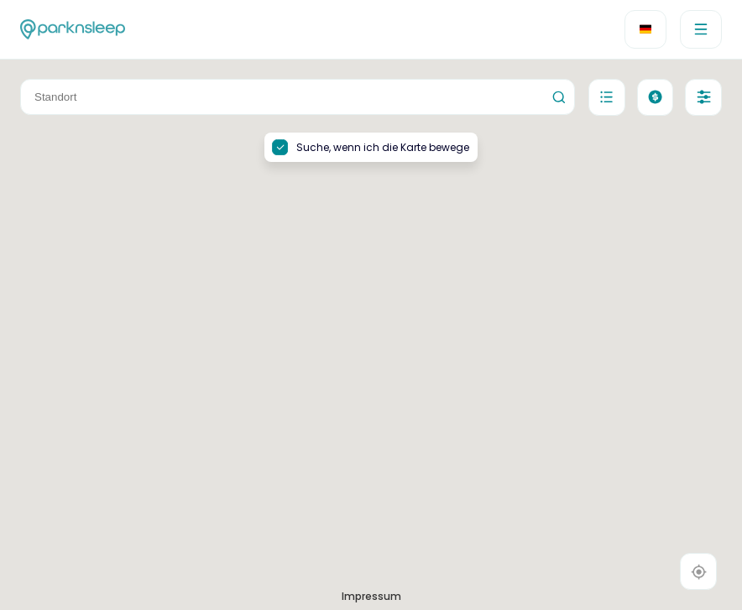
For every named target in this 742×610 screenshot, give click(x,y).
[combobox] (297, 97)
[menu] (701, 29)
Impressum (371, 596)
